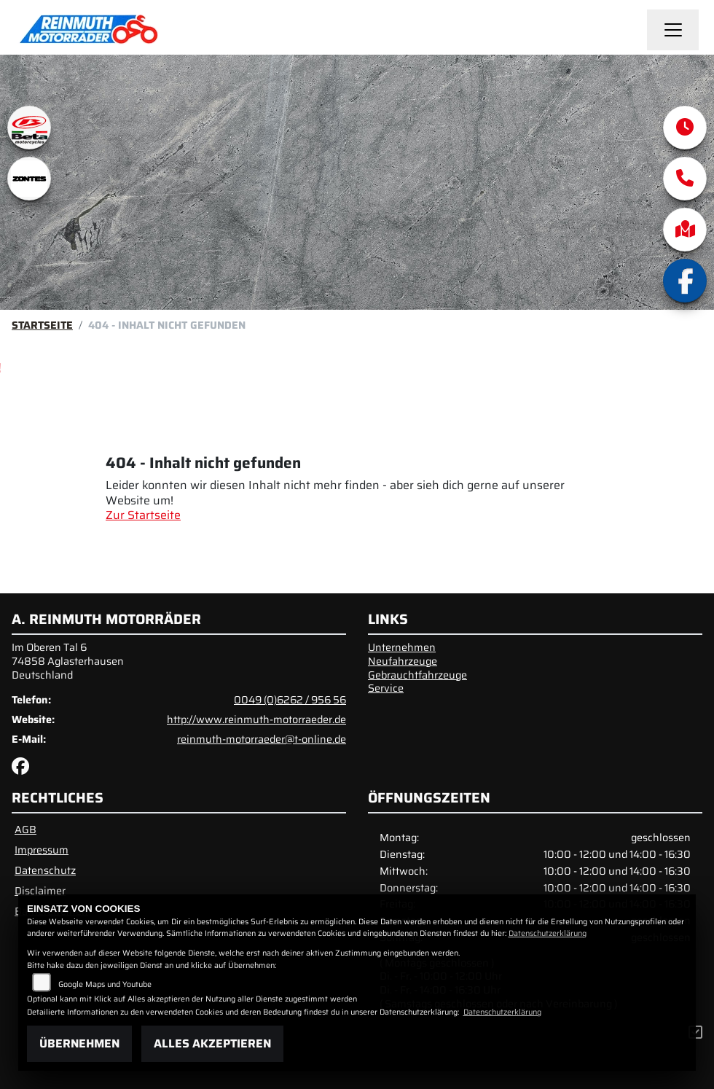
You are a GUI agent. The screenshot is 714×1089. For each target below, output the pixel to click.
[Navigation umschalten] (673, 30)
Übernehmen (79, 1043)
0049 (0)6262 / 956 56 (290, 700)
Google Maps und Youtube (105, 984)
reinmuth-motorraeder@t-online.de (261, 739)
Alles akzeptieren (212, 1043)
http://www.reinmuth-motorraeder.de (256, 719)
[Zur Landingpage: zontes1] (29, 178)
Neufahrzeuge (402, 661)
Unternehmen (402, 647)
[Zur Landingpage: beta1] (29, 127)
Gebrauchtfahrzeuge (417, 675)
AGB (25, 829)
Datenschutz (45, 870)
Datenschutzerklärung (547, 933)
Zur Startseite (143, 515)
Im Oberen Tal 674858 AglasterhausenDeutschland (68, 660)
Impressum (41, 850)
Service (386, 688)
